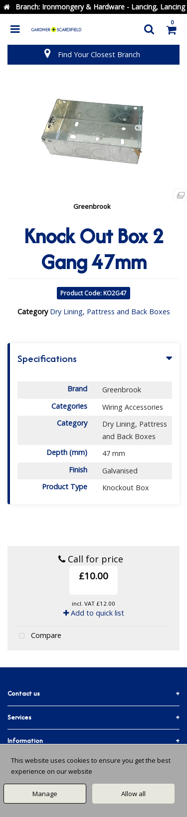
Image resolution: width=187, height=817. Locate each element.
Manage (44, 793)
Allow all (133, 793)
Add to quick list (93, 613)
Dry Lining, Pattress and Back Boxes (110, 311)
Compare (37, 636)
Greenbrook (92, 206)
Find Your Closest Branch (99, 54)
